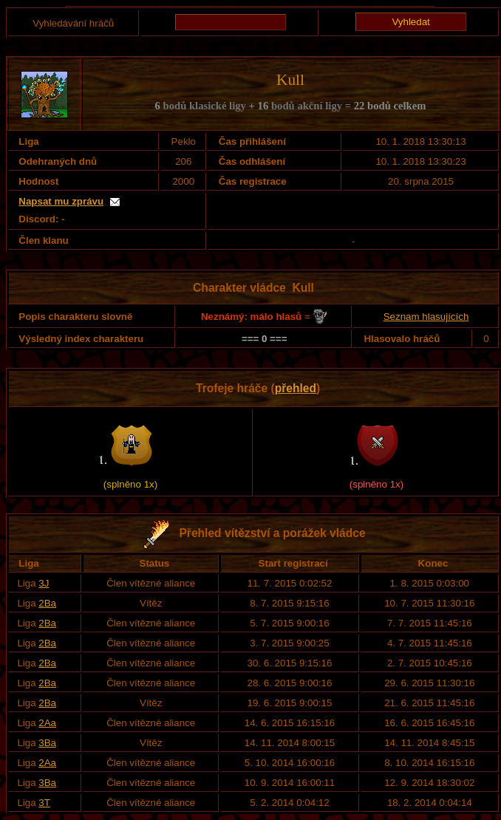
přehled (295, 388)
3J (43, 583)
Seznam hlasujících (426, 316)
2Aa (47, 722)
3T (44, 802)
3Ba (47, 742)
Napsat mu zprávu (60, 201)
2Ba (47, 603)
